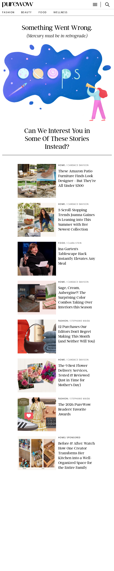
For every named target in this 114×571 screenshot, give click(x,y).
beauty (26, 12)
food (43, 12)
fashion (8, 12)
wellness (60, 12)
